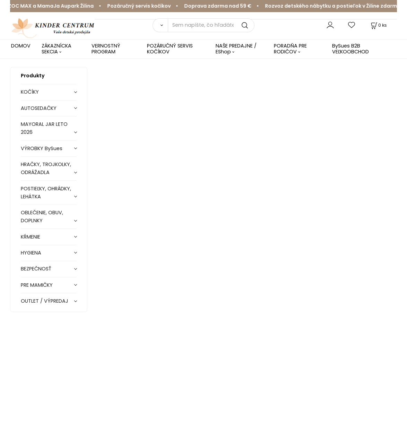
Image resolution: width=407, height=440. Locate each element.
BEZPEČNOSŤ (36, 268)
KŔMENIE (30, 236)
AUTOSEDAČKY (39, 108)
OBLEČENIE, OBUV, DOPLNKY (42, 216)
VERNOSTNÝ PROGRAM (106, 48)
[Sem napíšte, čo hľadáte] (211, 25)
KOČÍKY (30, 91)
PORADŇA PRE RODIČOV (290, 48)
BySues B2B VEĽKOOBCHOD (350, 48)
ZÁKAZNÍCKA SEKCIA (56, 48)
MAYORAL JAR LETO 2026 (44, 128)
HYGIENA (31, 252)
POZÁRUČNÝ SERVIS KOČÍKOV (170, 48)
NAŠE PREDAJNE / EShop (236, 48)
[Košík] (378, 25)
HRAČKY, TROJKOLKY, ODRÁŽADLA (46, 168)
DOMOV (21, 45)
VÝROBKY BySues (41, 148)
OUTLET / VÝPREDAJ (44, 300)
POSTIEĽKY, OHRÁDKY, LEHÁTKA (46, 192)
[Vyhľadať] (160, 25)
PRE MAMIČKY (37, 285)
